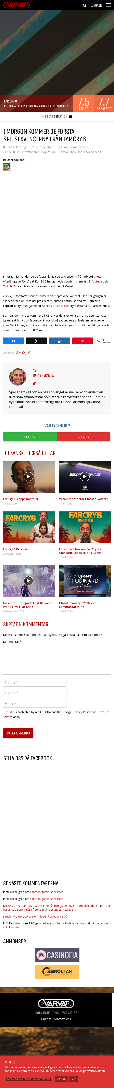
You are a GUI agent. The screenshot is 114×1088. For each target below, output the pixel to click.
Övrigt (11, 152)
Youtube (97, 281)
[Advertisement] (37, 844)
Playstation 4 (15, 106)
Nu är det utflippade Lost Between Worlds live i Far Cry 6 (27, 605)
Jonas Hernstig (16, 147)
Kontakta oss (62, 1019)
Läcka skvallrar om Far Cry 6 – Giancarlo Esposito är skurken (80, 551)
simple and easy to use (18, 916)
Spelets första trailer (55, 306)
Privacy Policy (82, 712)
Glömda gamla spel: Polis (46, 892)
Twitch (7, 286)
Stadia (41, 106)
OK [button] (73, 1078)
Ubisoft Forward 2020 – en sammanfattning (77, 605)
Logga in (96, 5)
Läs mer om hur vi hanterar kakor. (29, 1079)
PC (5, 106)
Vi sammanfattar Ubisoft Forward (83, 499)
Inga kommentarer (75, 147)
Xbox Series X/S (94, 152)
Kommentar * (12, 642)
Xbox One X (62, 106)
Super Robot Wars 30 (53, 916)
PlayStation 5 (30, 106)
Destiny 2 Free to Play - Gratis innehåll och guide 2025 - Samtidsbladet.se (51, 906)
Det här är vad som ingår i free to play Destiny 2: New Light (56, 907)
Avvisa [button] (62, 1078)
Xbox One (51, 106)
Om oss (46, 1019)
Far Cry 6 (22, 352)
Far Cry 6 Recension (16, 549)
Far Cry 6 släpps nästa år (20, 499)
